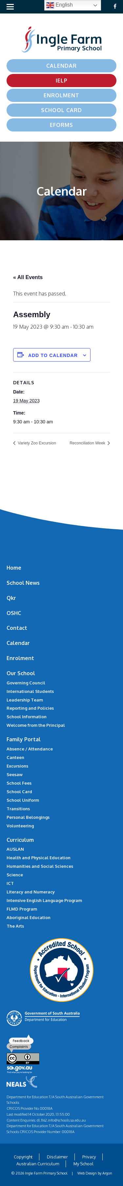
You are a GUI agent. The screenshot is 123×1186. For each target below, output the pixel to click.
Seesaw (15, 774)
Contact (17, 628)
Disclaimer (57, 1156)
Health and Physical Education (39, 857)
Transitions (18, 808)
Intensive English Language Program (44, 900)
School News (23, 583)
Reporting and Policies (30, 708)
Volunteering (20, 825)
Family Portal (24, 739)
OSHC (14, 613)
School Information (27, 716)
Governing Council (26, 682)
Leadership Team (25, 699)
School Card (61, 110)
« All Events (28, 277)
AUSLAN (15, 849)
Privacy (89, 1156)
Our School (21, 673)
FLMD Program (22, 909)
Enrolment (61, 95)
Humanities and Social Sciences (40, 866)
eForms (61, 125)
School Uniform (23, 800)
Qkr (11, 598)
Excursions (17, 766)
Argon (107, 1173)
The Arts (15, 926)
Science (15, 874)
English (59, 5)
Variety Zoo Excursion (36, 443)
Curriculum (20, 840)
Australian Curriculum (37, 1163)
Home (14, 567)
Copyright (23, 1156)
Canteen (15, 757)
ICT (10, 883)
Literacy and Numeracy (31, 891)
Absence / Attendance (30, 748)
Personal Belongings (28, 817)
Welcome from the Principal (36, 725)
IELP (62, 80)
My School (83, 1163)
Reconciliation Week (88, 443)
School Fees (19, 783)
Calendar (61, 65)
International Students (30, 691)
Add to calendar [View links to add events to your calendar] (53, 355)
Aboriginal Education (29, 917)
